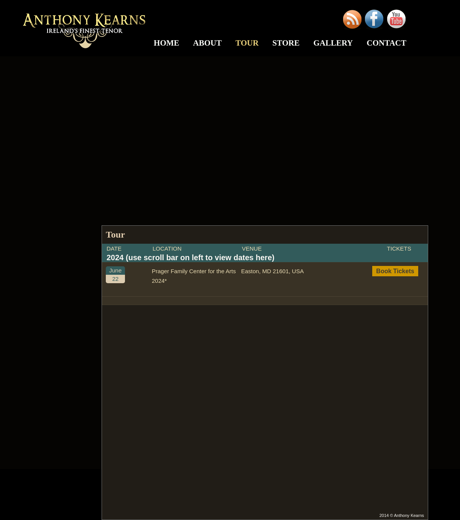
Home (166, 43)
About (207, 43)
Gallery (333, 43)
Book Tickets (395, 271)
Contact (386, 43)
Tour (246, 43)
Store (286, 43)
